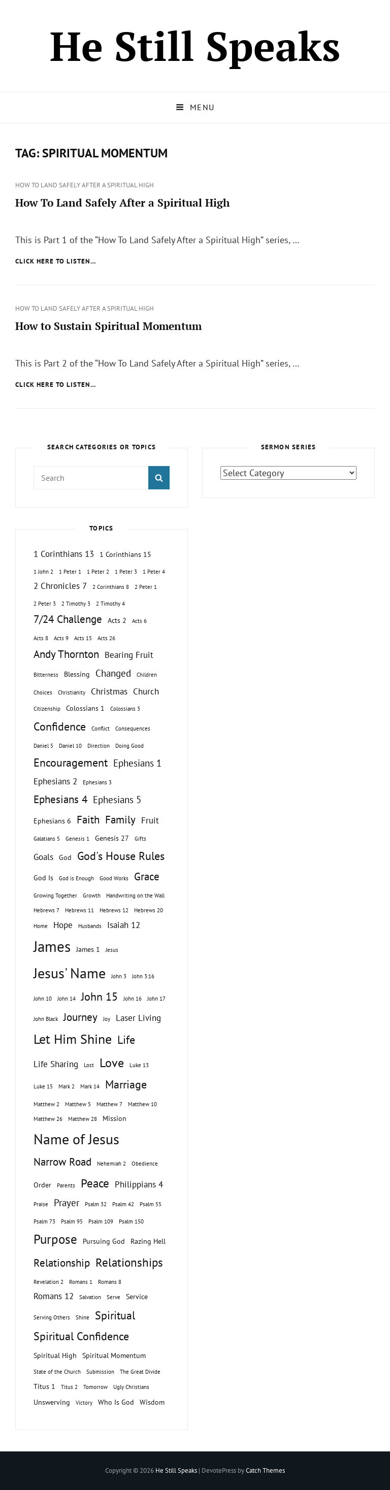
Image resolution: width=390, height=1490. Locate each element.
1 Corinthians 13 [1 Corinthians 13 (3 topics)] (64, 553)
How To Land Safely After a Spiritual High (84, 185)
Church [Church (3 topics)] (146, 691)
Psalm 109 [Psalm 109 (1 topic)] (100, 1221)
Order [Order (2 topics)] (42, 1184)
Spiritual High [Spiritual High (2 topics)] (55, 1355)
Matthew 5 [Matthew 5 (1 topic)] (78, 1104)
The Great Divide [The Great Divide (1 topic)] (140, 1371)
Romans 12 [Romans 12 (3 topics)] (54, 1296)
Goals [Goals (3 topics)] (43, 857)
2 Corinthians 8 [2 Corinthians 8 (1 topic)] (110, 586)
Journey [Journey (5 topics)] (80, 1017)
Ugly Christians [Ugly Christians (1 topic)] (131, 1386)
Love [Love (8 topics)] (112, 1062)
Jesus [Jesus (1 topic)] (112, 949)
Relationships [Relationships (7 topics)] (129, 1262)
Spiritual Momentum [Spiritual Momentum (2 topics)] (114, 1355)
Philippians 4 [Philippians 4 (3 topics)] (139, 1184)
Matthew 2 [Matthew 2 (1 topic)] (46, 1104)
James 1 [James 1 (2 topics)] (88, 949)
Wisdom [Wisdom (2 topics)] (152, 1402)
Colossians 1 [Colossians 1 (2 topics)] (85, 708)
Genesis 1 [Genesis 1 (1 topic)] (77, 838)
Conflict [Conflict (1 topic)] (100, 728)
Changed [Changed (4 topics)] (113, 673)
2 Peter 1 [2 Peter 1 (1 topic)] (146, 586)
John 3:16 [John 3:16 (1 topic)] (143, 976)
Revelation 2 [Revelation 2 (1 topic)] (48, 1281)
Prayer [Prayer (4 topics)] (66, 1203)
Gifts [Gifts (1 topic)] (140, 838)
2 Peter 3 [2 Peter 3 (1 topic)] (45, 603)
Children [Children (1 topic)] (147, 674)
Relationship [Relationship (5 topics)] (62, 1263)
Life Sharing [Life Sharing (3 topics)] (56, 1064)
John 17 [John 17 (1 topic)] (156, 998)
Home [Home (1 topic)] (41, 926)
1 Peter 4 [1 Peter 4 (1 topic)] (154, 571)
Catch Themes (265, 1470)
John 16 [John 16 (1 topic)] (132, 998)
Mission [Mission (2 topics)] (114, 1118)
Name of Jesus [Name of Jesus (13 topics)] (76, 1139)
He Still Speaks (195, 46)
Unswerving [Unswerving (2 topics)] (52, 1402)
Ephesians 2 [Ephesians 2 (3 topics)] (55, 781)
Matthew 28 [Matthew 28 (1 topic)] (82, 1118)
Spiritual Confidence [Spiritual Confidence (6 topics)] (81, 1336)
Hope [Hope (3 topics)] (63, 925)
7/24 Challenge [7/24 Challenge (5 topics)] (68, 619)
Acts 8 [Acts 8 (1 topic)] (41, 638)
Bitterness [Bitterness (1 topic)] (46, 674)
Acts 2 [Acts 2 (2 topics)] (117, 620)
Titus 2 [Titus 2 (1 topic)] (69, 1386)
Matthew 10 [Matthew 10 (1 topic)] (142, 1104)
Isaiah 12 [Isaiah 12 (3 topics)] (123, 925)
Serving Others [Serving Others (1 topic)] (52, 1317)
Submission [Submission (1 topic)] (100, 1371)
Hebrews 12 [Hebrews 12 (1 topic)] (114, 910)
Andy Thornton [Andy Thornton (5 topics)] (66, 654)
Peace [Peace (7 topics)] (95, 1182)
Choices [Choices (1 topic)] (43, 692)
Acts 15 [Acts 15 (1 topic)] (83, 638)
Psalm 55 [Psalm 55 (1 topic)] (150, 1204)
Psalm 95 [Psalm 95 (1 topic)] (72, 1221)
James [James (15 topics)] (52, 946)
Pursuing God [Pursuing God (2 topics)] (104, 1241)
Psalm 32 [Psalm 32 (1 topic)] (96, 1204)
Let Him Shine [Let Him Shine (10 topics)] (73, 1039)
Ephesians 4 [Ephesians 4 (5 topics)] (60, 799)
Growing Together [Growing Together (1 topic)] (55, 895)
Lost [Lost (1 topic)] (89, 1065)
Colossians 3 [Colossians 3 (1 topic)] (125, 708)
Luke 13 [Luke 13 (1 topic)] (139, 1065)
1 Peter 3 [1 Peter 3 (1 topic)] (126, 571)
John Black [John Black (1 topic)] (46, 1018)
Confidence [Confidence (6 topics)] (60, 726)
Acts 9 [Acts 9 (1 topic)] (61, 638)
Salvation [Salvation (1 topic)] (90, 1297)
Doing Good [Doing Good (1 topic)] (129, 745)
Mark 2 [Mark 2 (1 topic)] (66, 1086)
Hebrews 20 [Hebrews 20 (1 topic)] (148, 910)
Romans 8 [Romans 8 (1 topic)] (109, 1281)
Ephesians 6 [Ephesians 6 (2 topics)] (52, 820)
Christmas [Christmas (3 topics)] (109, 691)
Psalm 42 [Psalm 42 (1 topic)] (123, 1204)
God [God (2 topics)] (65, 857)
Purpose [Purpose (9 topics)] (55, 1239)
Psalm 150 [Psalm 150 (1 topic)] (131, 1221)
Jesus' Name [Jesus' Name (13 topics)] (70, 973)
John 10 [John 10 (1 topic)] (43, 998)
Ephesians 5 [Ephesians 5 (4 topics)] (117, 799)
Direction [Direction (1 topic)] (98, 745)
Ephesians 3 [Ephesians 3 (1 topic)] (97, 782)
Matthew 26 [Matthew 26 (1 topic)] (48, 1118)
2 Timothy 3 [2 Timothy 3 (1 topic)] (75, 603)
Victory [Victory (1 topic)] (84, 1402)
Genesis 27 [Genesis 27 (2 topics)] (112, 838)
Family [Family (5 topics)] (120, 819)
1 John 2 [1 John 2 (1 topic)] (43, 571)
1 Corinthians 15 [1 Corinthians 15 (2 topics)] (125, 554)
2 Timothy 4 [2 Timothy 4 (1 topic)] (110, 603)
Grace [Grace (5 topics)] (146, 876)
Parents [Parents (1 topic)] (66, 1185)
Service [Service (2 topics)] (137, 1296)
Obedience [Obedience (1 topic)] (145, 1163)
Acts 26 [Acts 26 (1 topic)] (106, 638)
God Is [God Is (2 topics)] (43, 877)
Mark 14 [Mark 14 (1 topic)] (90, 1086)
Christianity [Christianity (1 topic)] (71, 692)
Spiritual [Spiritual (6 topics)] (115, 1315)
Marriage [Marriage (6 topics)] (126, 1084)
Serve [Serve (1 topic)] (113, 1297)
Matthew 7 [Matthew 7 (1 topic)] (109, 1104)
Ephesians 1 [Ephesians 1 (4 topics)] (137, 763)
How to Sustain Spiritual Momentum (108, 326)
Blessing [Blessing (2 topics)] (77, 674)
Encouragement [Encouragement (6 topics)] (71, 762)
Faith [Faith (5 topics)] (88, 819)
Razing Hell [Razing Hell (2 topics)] (148, 1241)
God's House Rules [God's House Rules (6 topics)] (121, 856)
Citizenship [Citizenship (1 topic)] (47, 708)
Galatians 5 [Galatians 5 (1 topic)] (47, 838)
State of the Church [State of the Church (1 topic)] (57, 1371)
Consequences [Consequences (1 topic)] (132, 728)
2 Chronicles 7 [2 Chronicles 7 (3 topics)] (60, 585)
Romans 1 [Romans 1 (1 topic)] (80, 1281)
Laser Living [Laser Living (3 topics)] (138, 1017)
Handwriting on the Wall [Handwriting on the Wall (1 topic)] (135, 895)
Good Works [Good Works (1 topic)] (114, 878)
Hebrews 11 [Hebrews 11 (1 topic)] (79, 910)
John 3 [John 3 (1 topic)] (118, 976)
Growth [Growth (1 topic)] (92, 895)
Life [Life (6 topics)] (126, 1040)
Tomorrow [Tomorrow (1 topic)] (95, 1386)
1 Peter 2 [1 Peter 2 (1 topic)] (98, 571)
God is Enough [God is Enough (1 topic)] (76, 878)
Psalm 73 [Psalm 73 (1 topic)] (44, 1221)
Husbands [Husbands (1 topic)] (90, 926)
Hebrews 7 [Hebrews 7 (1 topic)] (46, 910)
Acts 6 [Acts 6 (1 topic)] (139, 620)
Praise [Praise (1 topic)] (41, 1204)
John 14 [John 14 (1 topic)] (66, 998)
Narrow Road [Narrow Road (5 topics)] (62, 1162)
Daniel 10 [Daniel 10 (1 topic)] (70, 745)
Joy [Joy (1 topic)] (106, 1018)
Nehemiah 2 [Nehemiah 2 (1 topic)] (111, 1163)
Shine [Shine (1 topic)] (82, 1317)
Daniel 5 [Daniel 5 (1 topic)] (43, 745)
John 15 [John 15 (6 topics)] (99, 996)
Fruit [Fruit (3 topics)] (150, 820)
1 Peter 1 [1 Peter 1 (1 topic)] (70, 571)
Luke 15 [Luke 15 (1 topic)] (43, 1086)
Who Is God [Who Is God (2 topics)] (116, 1402)
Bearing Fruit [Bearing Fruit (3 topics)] (129, 654)
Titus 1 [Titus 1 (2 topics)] (44, 1386)
